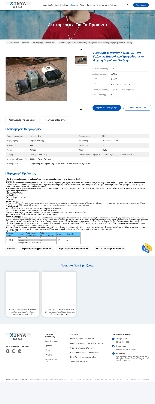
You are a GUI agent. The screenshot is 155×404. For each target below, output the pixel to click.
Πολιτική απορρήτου (13, 383)
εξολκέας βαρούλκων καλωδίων (43, 43)
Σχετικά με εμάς (62, 5)
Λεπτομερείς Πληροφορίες (22, 120)
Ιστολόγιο (91, 5)
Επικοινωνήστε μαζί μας (107, 5)
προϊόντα (74, 5)
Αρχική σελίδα (47, 5)
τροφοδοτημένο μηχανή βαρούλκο (35, 253)
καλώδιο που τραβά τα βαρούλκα (109, 253)
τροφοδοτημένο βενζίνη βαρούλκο (73, 253)
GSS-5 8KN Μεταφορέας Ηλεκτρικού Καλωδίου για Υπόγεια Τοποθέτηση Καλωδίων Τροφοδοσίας (22, 315)
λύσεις (82, 5)
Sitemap (24, 383)
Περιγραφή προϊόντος (56, 120)
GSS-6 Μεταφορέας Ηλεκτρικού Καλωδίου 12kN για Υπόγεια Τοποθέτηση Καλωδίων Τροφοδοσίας (59, 315)
